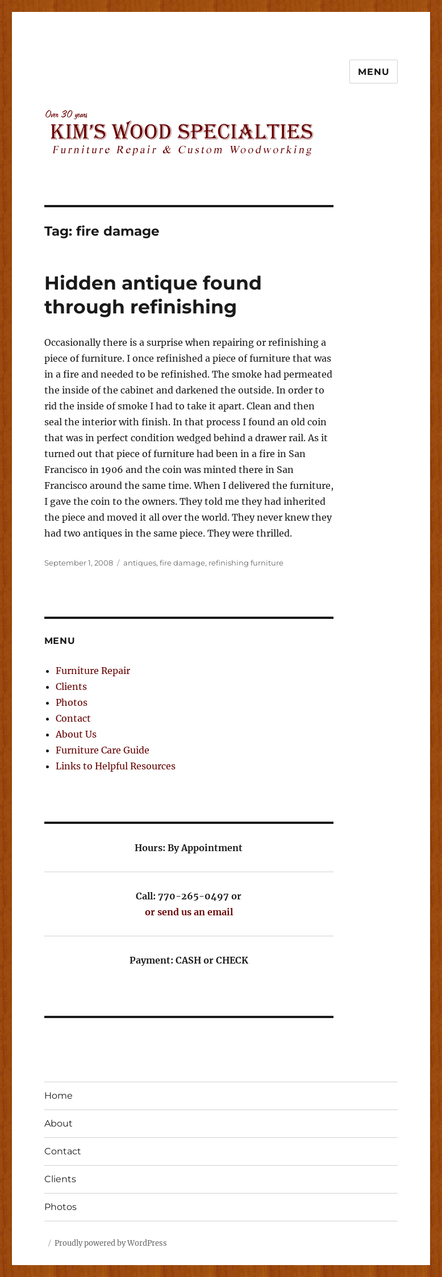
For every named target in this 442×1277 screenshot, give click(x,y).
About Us (76, 734)
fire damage (182, 562)
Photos (71, 702)
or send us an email (189, 912)
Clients (71, 686)
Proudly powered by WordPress (111, 1243)
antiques (139, 562)
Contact (73, 718)
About (58, 1123)
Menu (373, 71)
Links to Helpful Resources (116, 766)
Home (58, 1095)
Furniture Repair (93, 670)
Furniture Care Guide (102, 750)
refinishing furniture (246, 562)
